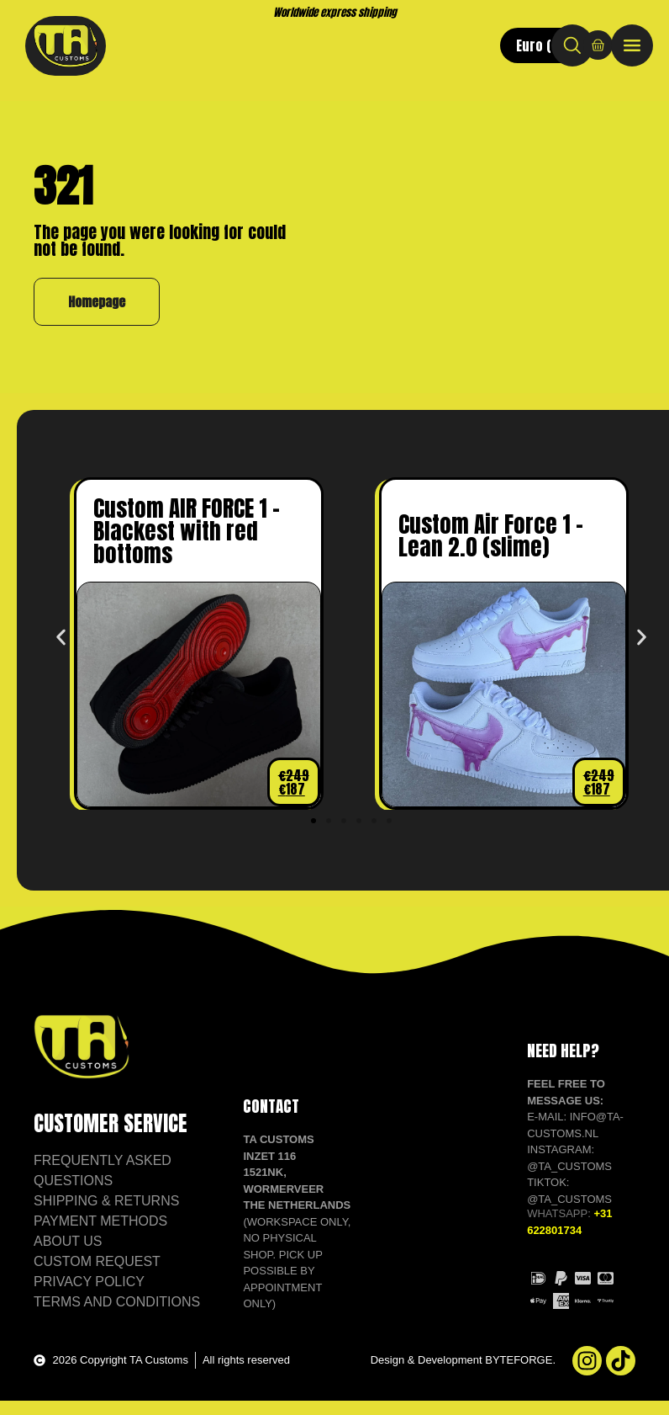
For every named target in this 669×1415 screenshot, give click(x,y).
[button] (60, 653)
